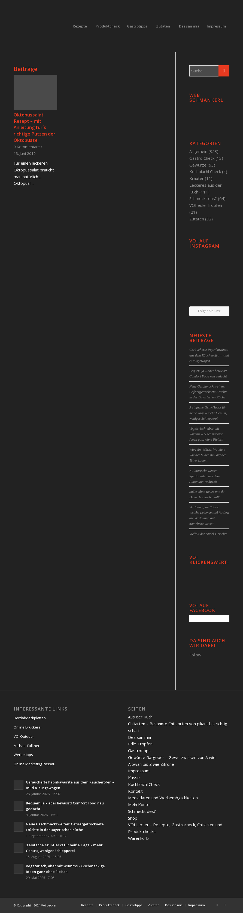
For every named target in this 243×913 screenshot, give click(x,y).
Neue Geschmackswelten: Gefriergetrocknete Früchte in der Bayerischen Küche (208, 392)
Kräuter (196, 178)
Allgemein (198, 151)
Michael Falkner (27, 745)
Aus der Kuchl (140, 717)
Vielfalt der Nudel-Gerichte (208, 534)
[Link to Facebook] (217, 905)
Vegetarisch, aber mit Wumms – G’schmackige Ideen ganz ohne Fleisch (206, 434)
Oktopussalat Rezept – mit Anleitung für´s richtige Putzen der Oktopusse (34, 127)
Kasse (134, 777)
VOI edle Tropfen (205, 205)
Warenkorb (138, 838)
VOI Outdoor (24, 736)
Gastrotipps (139, 750)
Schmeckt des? (142, 811)
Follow (195, 654)
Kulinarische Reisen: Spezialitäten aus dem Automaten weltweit (204, 476)
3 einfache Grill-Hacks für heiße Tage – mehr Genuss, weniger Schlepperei (208, 412)
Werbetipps (23, 754)
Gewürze (197, 165)
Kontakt (135, 791)
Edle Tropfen (140, 743)
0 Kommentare (27, 146)
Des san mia (139, 737)
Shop (132, 818)
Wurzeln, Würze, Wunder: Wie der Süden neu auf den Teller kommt (207, 455)
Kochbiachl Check (205, 171)
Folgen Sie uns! (209, 311)
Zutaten (196, 219)
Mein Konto (139, 804)
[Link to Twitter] (225, 905)
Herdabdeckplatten (30, 717)
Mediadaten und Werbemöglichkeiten (163, 797)
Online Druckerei (27, 727)
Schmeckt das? (203, 198)
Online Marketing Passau (34, 763)
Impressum (139, 770)
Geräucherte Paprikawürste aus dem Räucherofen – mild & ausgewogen (209, 355)
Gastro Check (201, 158)
